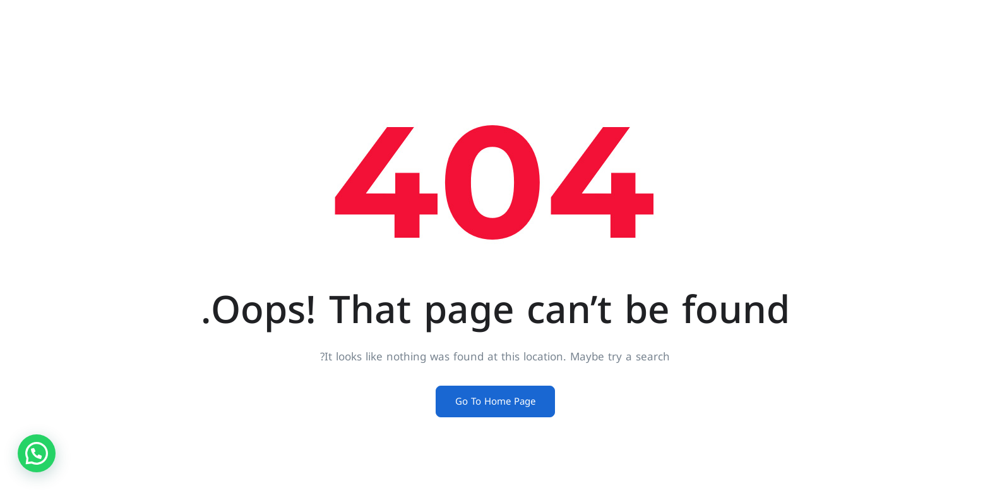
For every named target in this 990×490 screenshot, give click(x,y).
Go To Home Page (495, 401)
